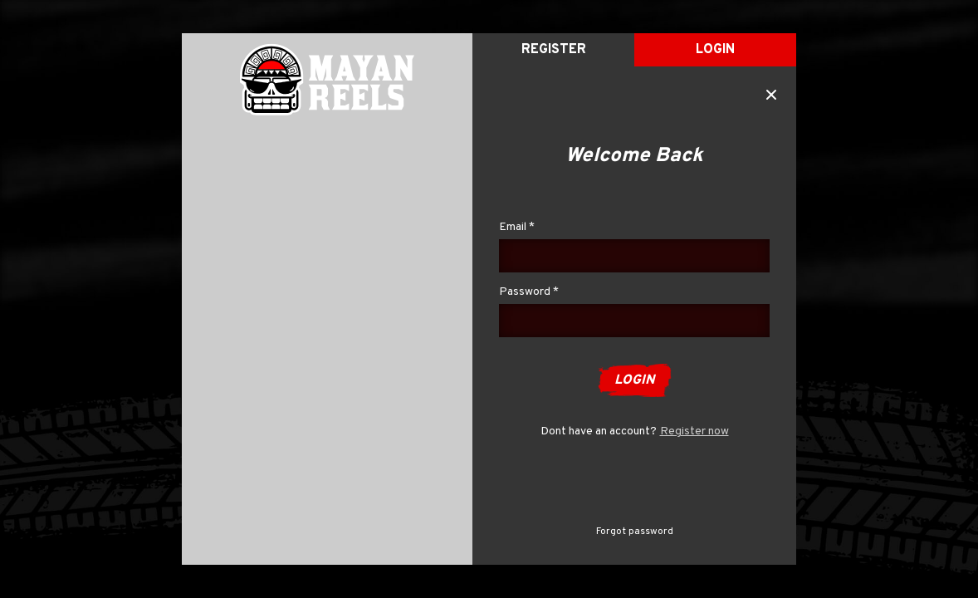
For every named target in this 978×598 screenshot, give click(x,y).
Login (715, 50)
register (553, 50)
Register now (694, 431)
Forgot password (634, 531)
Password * (529, 292)
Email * (517, 227)
